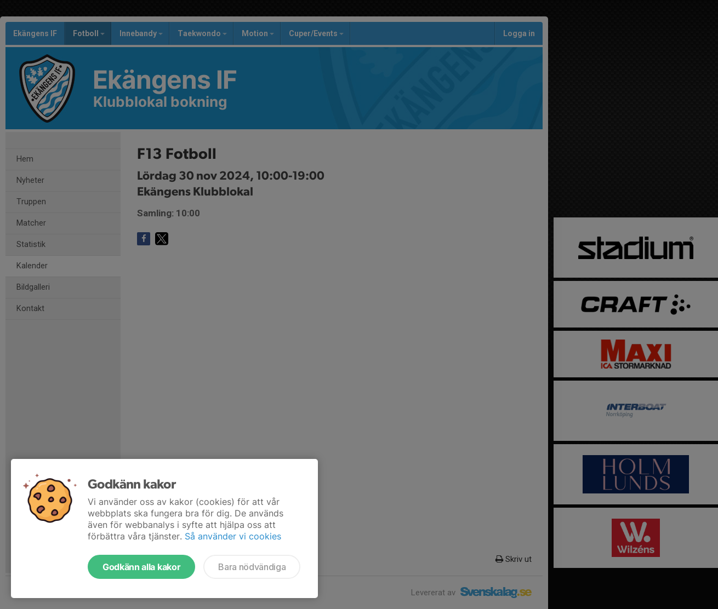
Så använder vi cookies (233, 536)
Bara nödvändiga (252, 566)
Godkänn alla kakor (141, 566)
